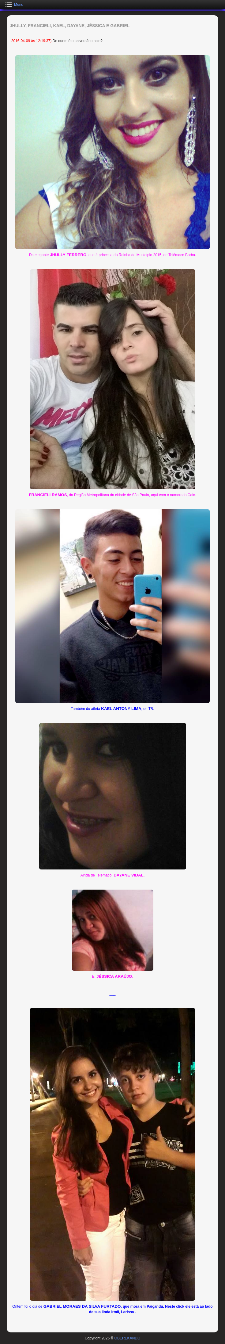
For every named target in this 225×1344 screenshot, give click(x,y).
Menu (18, 4)
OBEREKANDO (127, 1338)
